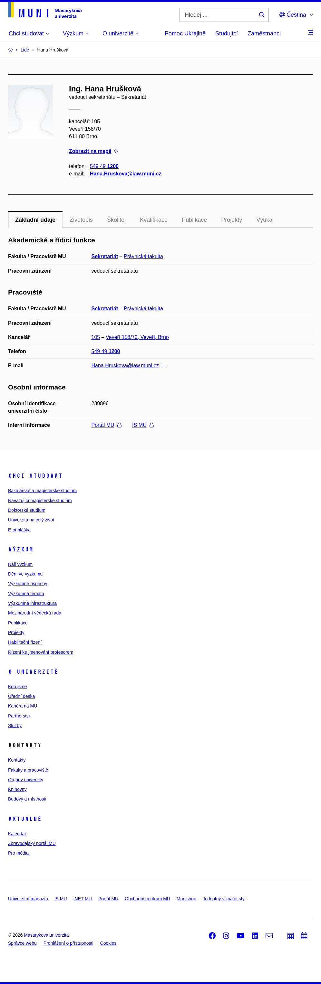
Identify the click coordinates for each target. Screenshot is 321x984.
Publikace (194, 220)
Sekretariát (105, 256)
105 (96, 337)
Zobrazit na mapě (93, 151)
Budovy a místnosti (27, 798)
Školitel (116, 220)
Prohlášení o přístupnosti (68, 943)
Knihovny (17, 789)
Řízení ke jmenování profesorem (40, 652)
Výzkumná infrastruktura (32, 603)
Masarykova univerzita (46, 935)
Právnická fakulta (143, 256)
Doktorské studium (26, 510)
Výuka (264, 220)
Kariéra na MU (22, 705)
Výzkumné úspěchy (27, 583)
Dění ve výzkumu (25, 573)
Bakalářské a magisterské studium (42, 490)
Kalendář (17, 833)
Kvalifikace (154, 220)
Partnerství (19, 715)
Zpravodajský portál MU (32, 843)
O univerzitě (33, 671)
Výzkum (20, 549)
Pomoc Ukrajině (185, 33)
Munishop (186, 898)
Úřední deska (21, 696)
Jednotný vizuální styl (224, 898)
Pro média (18, 853)
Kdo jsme (17, 686)
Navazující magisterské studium (40, 500)
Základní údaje (35, 220)
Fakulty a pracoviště (28, 770)
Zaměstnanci (264, 33)
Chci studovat (35, 475)
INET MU (82, 898)
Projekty (231, 220)
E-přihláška (19, 529)
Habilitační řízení (25, 642)
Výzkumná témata (26, 593)
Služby (15, 725)
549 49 (104, 166)
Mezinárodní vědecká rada (34, 612)
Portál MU (106, 425)
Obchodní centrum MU (147, 898)
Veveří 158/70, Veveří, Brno (137, 337)
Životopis (81, 220)
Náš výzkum (20, 564)
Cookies (108, 943)
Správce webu (22, 943)
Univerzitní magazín (28, 898)
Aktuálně (25, 818)
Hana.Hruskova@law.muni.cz (125, 173)
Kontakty (16, 760)
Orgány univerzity (25, 779)
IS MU (142, 425)
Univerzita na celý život (31, 519)
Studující (226, 33)
